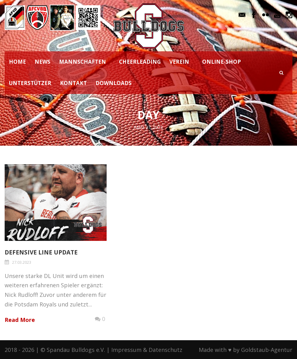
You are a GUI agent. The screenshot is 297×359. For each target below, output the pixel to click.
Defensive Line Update (41, 252)
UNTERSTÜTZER (30, 83)
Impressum (126, 349)
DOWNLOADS (113, 83)
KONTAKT (73, 83)
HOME (17, 61)
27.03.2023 (21, 262)
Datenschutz (165, 349)
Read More (20, 319)
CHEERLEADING (140, 61)
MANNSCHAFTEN (82, 61)
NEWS (42, 61)
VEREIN (179, 61)
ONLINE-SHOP (221, 61)
